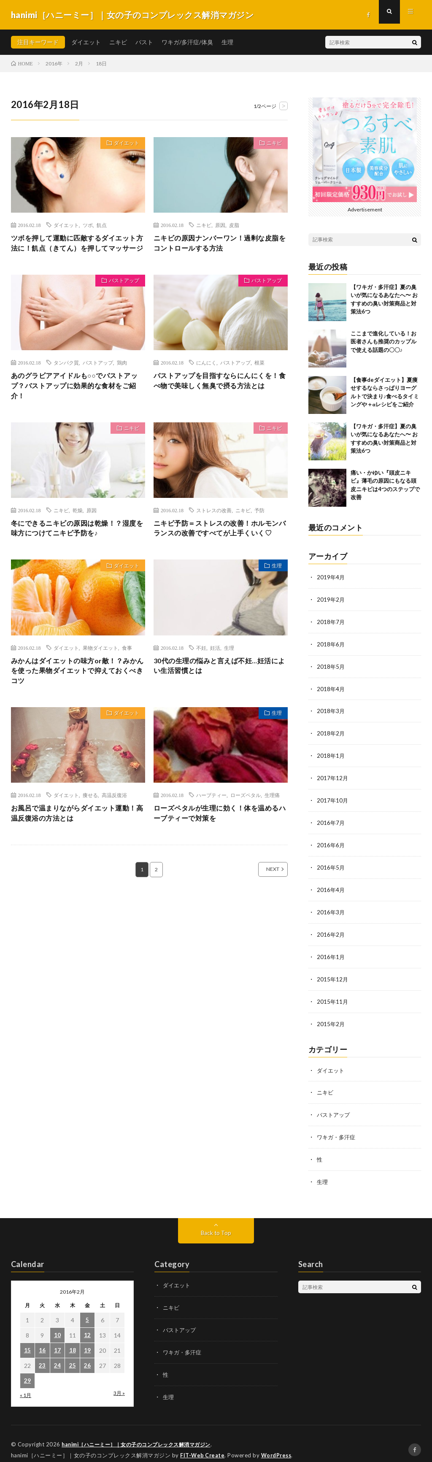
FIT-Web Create (203, 1443)
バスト (144, 42)
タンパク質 (66, 375)
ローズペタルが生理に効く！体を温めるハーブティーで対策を (220, 848)
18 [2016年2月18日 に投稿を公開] (72, 1339)
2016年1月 (331, 950)
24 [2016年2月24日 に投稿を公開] (57, 1355)
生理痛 (272, 829)
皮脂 (234, 224)
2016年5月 (331, 862)
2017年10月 (333, 796)
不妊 (201, 678)
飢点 (102, 224)
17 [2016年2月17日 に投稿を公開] (57, 1339)
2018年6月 (331, 642)
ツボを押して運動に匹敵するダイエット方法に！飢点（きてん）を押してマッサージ (77, 250)
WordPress (278, 1443)
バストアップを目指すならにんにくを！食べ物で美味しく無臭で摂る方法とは (220, 401)
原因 (220, 224)
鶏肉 (122, 375)
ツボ (88, 224)
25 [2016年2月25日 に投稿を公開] (72, 1355)
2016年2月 (331, 928)
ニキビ (118, 42)
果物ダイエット (100, 678)
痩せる (90, 829)
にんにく (206, 375)
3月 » (119, 1382)
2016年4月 (331, 884)
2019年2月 (331, 599)
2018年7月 (331, 620)
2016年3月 (331, 906)
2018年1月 (331, 752)
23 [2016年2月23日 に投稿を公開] (42, 1355)
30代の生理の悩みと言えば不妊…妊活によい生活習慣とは (220, 697)
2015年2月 (331, 1015)
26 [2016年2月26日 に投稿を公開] (87, 1355)
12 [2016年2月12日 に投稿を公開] (87, 1324)
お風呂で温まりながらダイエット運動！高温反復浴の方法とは (73, 848)
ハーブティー (211, 829)
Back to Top (216, 1222)
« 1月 (25, 1384)
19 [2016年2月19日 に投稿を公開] (87, 1339)
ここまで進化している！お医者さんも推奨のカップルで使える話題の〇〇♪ (383, 341)
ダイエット (86, 42)
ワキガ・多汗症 (337, 1127)
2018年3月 (331, 708)
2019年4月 (331, 577)
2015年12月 (333, 972)
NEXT (263, 906)
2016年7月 (331, 818)
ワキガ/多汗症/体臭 (187, 42)
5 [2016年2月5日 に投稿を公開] (87, 1309)
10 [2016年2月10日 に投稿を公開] (57, 1324)
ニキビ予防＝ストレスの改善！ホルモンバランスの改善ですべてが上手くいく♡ (220, 552)
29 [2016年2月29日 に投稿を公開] (27, 1370)
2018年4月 (331, 686)
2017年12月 (333, 774)
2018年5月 (331, 664)
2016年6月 (331, 840)
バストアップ (120, 295)
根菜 (259, 375)
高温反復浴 (114, 829)
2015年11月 (333, 993)
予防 (259, 527)
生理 (227, 42)
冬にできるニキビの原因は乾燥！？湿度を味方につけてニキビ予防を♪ (77, 546)
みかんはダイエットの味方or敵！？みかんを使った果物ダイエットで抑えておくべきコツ (77, 703)
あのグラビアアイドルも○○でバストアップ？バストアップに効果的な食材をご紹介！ (77, 401)
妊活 (215, 678)
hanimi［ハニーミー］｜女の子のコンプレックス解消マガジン (142, 1432)
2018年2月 (331, 730)
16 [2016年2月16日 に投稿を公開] (42, 1339)
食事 (127, 678)
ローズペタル (245, 829)
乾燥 (78, 527)
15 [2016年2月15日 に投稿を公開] (27, 1339)
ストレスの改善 (214, 527)
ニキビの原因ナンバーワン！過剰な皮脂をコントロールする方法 (220, 244)
